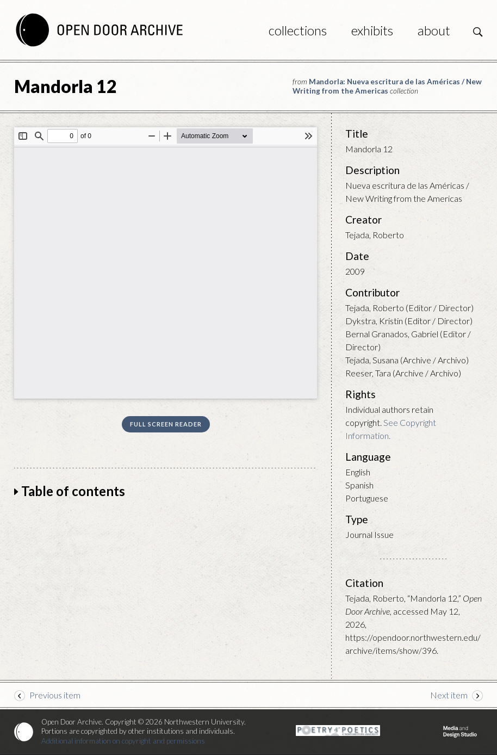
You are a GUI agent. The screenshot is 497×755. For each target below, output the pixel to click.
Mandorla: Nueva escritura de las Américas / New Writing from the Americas (387, 86)
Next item (449, 695)
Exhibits (372, 30)
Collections (298, 30)
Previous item (54, 695)
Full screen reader (166, 424)
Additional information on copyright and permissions (123, 741)
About (434, 30)
